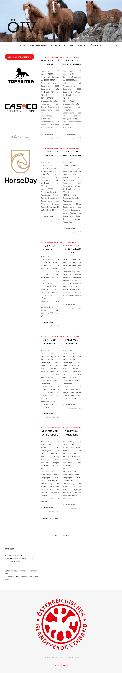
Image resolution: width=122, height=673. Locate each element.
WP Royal (75, 657)
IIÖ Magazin (96, 45)
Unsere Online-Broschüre (19, 56)
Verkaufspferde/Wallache (75, 57)
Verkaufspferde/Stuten (52, 57)
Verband (55, 45)
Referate (68, 45)
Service (81, 45)
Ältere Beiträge (50, 519)
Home (23, 45)
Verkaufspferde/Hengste (52, 428)
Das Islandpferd (38, 45)
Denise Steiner (48, 134)
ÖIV (22, 28)
